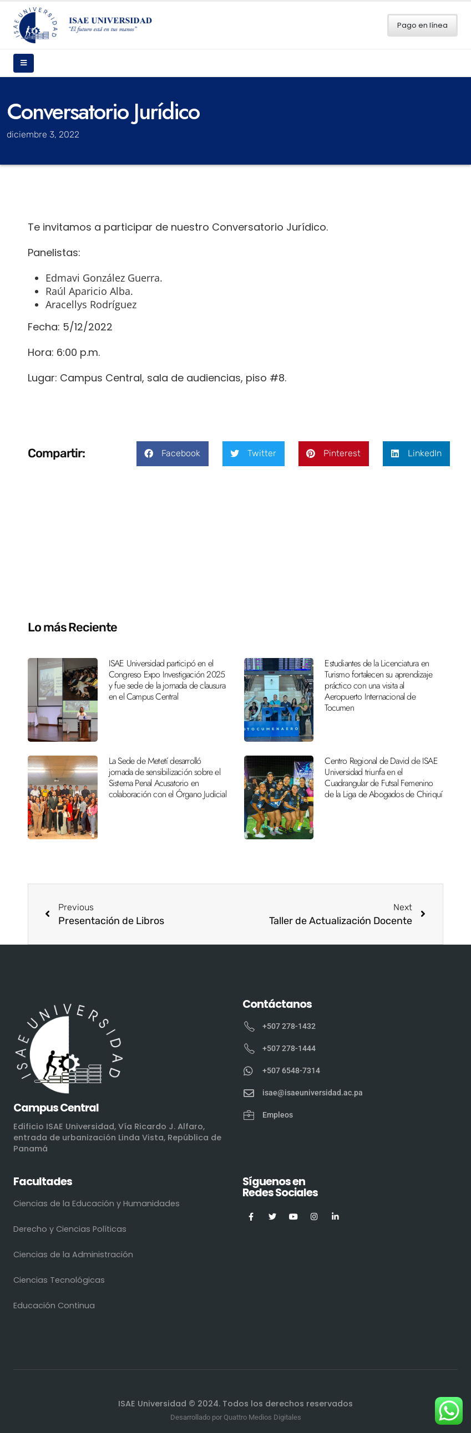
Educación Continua (54, 1305)
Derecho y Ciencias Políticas (69, 1229)
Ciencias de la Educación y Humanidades (96, 1203)
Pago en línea (422, 25)
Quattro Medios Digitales (262, 1417)
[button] (172, 453)
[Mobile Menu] (23, 63)
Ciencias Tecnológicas (59, 1280)
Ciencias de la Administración (73, 1254)
